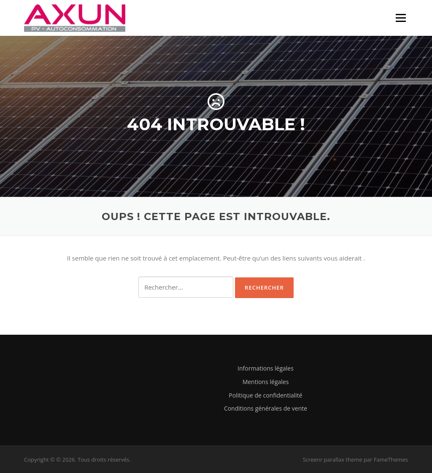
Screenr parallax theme (332, 459)
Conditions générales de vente (265, 408)
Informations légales (266, 368)
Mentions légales (266, 382)
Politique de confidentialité (265, 395)
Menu (400, 17)
